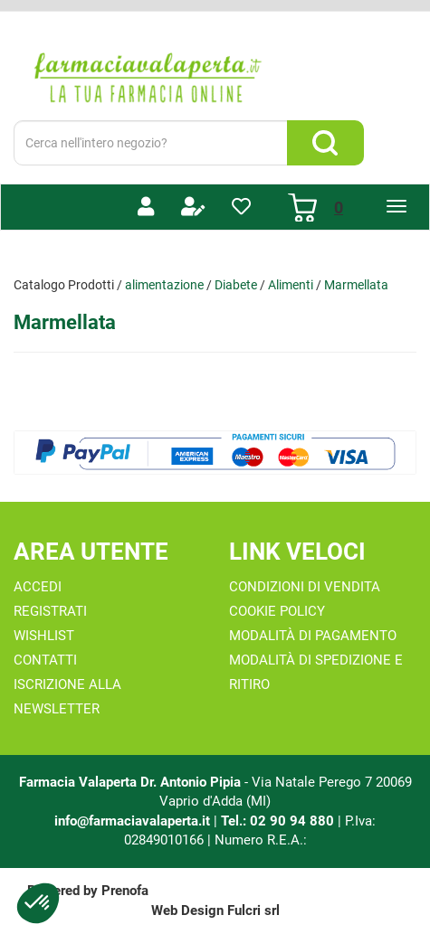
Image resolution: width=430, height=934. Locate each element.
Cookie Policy (277, 611)
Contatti (45, 660)
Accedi (38, 587)
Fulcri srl (253, 910)
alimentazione (164, 285)
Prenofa (124, 890)
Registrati (50, 611)
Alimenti (290, 285)
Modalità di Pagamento (313, 635)
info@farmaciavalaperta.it (132, 821)
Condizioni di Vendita (304, 587)
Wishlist (44, 635)
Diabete (236, 285)
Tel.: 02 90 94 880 (279, 821)
